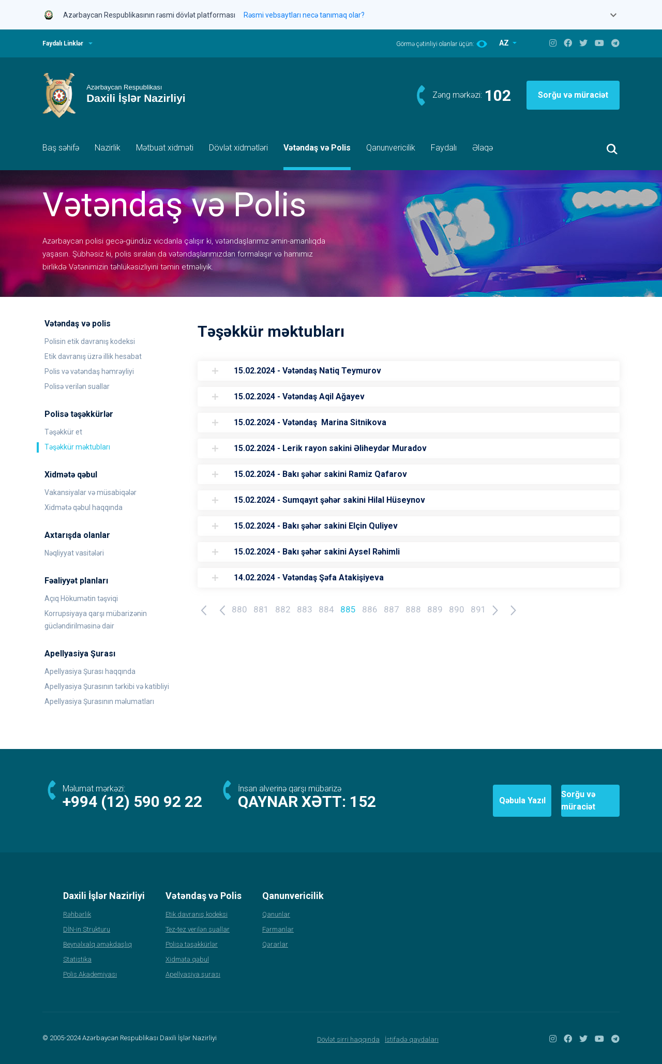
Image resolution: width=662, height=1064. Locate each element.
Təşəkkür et (63, 432)
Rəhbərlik (77, 914)
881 (261, 609)
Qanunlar (276, 914)
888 (413, 609)
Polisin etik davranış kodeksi (89, 341)
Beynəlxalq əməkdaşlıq (97, 944)
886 (370, 609)
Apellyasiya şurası (193, 974)
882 (283, 609)
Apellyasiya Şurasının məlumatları (99, 701)
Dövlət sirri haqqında (348, 1039)
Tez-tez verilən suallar (198, 929)
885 (348, 609)
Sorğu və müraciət (573, 95)
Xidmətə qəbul (187, 959)
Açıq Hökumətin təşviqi (81, 598)
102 (498, 95)
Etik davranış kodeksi (197, 914)
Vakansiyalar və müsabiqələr (90, 492)
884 (326, 609)
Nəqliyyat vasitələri (74, 553)
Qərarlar (275, 944)
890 (456, 609)
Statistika (77, 959)
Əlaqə (482, 148)
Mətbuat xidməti (164, 148)
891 (478, 609)
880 (239, 609)
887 (391, 609)
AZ (504, 43)
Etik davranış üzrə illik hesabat (93, 356)
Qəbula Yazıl (460, 800)
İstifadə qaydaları (412, 1039)
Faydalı (444, 148)
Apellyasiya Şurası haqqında (90, 671)
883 (304, 609)
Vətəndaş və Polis (317, 148)
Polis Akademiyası (90, 974)
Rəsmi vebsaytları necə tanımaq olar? (304, 15)
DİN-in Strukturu (86, 929)
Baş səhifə (60, 148)
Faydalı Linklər (62, 43)
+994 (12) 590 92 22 (132, 801)
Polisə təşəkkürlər (192, 944)
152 (363, 801)
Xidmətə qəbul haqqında (83, 507)
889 (435, 609)
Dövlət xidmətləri (238, 148)
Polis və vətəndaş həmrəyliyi (89, 371)
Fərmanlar (278, 929)
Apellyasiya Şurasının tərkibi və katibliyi (106, 686)
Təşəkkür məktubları (77, 447)
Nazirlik (108, 148)
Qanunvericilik (390, 148)
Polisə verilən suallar (77, 386)
